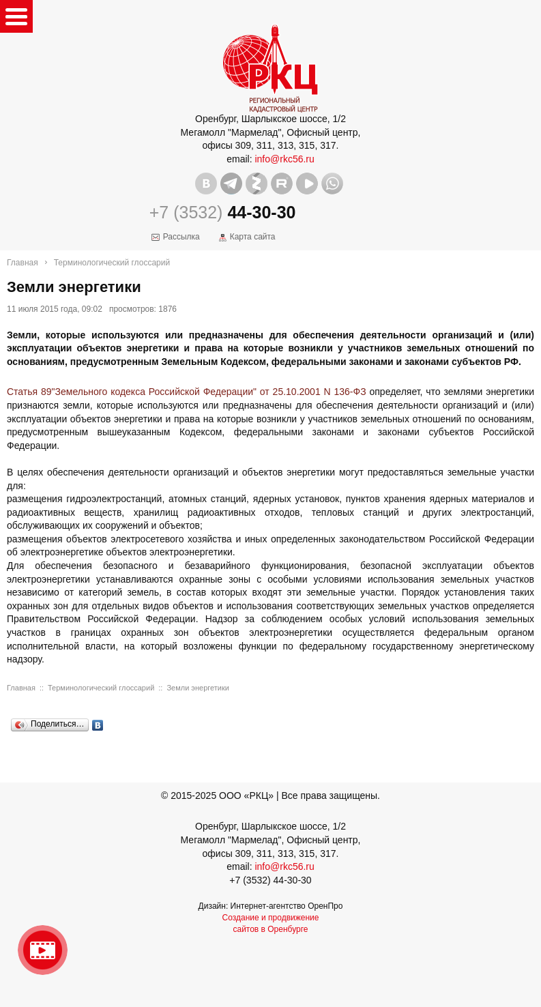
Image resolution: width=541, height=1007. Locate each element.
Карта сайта (253, 237)
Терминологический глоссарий (112, 262)
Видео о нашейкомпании (43, 950)
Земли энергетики (197, 688)
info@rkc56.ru (284, 159)
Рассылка (181, 237)
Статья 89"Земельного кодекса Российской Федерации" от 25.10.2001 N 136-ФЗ (186, 391)
